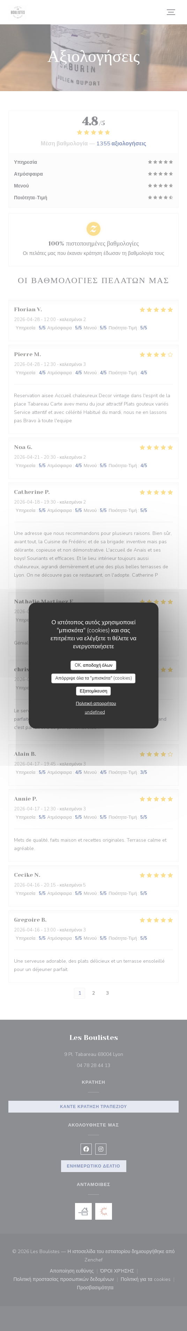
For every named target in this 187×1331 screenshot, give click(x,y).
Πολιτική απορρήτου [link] (96, 703)
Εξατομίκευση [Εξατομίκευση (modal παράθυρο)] (93, 691)
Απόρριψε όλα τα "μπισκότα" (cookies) (93, 678)
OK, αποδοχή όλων (94, 665)
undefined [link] (95, 712)
